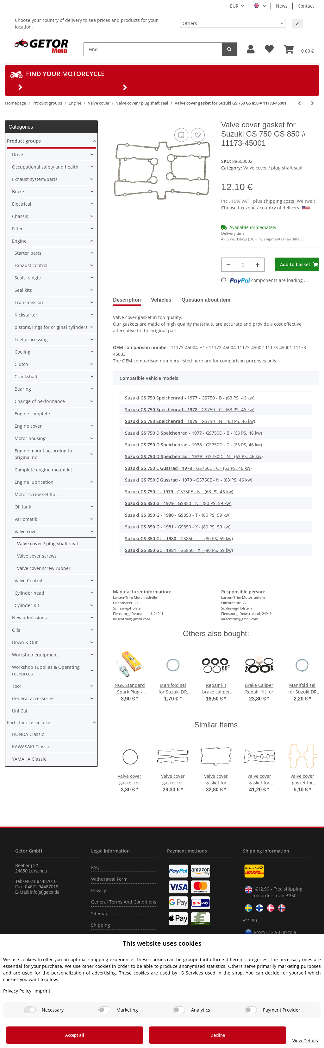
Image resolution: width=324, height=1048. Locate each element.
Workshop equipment (35, 655)
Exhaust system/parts (35, 179)
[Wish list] (269, 49)
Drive (17, 154)
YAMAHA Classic (29, 759)
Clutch (21, 364)
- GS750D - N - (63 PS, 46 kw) (194, 456)
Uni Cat (20, 711)
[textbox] (232, 23)
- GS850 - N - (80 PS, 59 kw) (178, 503)
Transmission (29, 302)
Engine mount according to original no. (43, 454)
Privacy (98, 890)
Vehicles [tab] (161, 300)
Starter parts (28, 253)
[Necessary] (30, 1009)
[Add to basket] (297, 264)
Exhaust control (31, 265)
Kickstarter (26, 315)
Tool (16, 686)
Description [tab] (127, 300)
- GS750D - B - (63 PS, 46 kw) (193, 433)
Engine (19, 241)
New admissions (29, 618)
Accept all (62, 1035)
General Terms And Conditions (123, 902)
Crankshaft (26, 377)
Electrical (21, 204)
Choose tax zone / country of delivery (265, 208)
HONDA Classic (28, 734)
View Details (280, 1041)
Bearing (23, 389)
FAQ (95, 867)
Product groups (24, 141)
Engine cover (28, 426)
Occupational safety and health (45, 167)
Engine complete (32, 414)
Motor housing (30, 438)
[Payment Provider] (251, 1009)
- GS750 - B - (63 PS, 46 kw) (189, 398)
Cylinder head (29, 593)
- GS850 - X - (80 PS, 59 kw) (177, 527)
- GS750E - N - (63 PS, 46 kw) (188, 480)
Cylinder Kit (27, 605)
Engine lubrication (34, 482)
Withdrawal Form (109, 879)
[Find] (153, 49)
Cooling (22, 352)
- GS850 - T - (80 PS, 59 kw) (177, 515)
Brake (18, 192)
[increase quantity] (258, 265)
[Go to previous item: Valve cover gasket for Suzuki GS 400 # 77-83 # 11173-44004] (299, 103)
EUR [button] (234, 6)
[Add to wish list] (198, 135)
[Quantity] (243, 265)
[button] (251, 49)
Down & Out (25, 642)
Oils (16, 630)
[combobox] (232, 23)
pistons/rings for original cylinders (51, 327)
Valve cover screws (37, 556)
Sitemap (100, 914)
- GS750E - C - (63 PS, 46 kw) (188, 468)
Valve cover (26, 531)
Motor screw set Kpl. (36, 494)
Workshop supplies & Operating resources (46, 670)
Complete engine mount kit (43, 470)
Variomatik (26, 519)
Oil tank (23, 507)
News (282, 6)
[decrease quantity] (228, 265)
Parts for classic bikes (30, 722)
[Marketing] (104, 1009)
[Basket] (299, 49)
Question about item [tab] (205, 300)
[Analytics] (179, 1009)
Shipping (100, 925)
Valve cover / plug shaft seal (272, 168)
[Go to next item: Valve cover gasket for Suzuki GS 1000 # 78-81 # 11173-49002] (312, 103)
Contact (306, 6)
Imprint (42, 991)
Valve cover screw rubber (44, 568)
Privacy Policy (17, 991)
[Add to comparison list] (181, 135)
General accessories (33, 698)
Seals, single (28, 278)
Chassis (20, 216)
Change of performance (40, 401)
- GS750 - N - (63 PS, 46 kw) (190, 421)
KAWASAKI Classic (31, 747)
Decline (180, 1035)
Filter (17, 229)
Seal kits (23, 290)
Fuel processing (31, 339)
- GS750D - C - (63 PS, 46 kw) (193, 445)
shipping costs (280, 201)
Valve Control (28, 581)
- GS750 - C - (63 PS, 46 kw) (189, 409)
